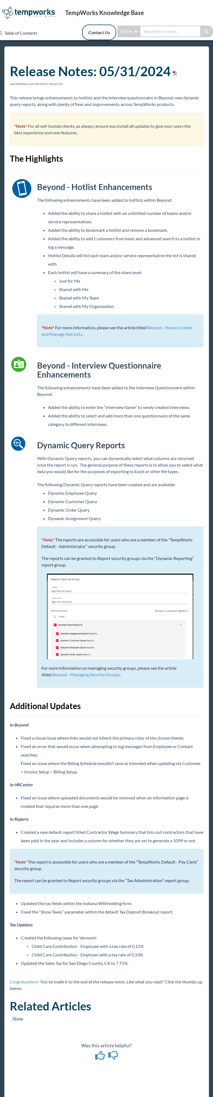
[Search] (206, 31)
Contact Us (99, 32)
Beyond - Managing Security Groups (86, 674)
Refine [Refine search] (129, 31)
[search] (170, 31)
